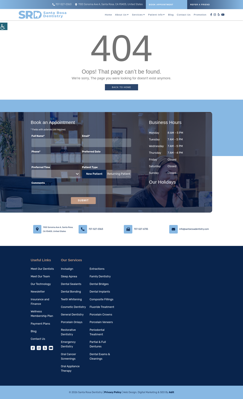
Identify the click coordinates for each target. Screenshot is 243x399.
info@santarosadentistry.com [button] (194, 229)
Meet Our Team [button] (32, 276)
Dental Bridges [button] (90, 284)
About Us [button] (121, 14)
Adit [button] (171, 392)
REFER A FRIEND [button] (200, 4)
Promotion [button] (200, 14)
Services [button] (137, 14)
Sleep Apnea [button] (61, 276)
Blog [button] (171, 14)
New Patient (86, 174)
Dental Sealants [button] (63, 284)
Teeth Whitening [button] (63, 299)
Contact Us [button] (184, 14)
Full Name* (29, 135)
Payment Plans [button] (32, 323)
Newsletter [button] (29, 291)
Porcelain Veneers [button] (93, 322)
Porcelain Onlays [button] (63, 322)
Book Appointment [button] (161, 4)
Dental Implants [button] (91, 291)
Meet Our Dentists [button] (34, 269)
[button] (3, 26)
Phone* (27, 151)
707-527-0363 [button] (61, 4)
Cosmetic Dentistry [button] (65, 307)
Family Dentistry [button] (91, 276)
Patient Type (82, 167)
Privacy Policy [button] (112, 392)
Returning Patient (110, 174)
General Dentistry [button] (64, 314)
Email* (78, 135)
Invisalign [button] (59, 269)
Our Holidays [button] (170, 182)
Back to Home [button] (121, 87)
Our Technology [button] (32, 284)
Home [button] (108, 14)
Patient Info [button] (155, 14)
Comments (30, 182)
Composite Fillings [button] (93, 299)
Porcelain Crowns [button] (92, 314)
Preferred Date (83, 151)
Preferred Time (32, 167)
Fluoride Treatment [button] (93, 307)
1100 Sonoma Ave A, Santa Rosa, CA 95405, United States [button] (109, 4)
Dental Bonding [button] (63, 291)
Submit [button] (75, 200)
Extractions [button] (88, 269)
